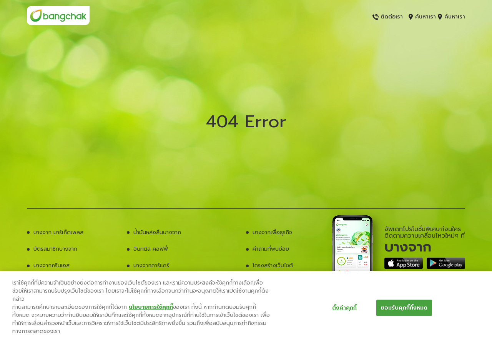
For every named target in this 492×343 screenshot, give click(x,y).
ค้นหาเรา (422, 17)
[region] (246, 307)
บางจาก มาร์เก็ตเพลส (58, 232)
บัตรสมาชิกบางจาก (55, 249)
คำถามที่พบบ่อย (271, 249)
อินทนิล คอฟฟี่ (150, 249)
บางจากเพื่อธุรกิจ (272, 232)
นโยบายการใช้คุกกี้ (151, 307)
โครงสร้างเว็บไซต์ (273, 265)
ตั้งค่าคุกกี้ (344, 307)
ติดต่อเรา (387, 17)
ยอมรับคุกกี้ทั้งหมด (404, 307)
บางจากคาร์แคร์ (151, 265)
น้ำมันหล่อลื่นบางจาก (157, 232)
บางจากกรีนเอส (51, 265)
